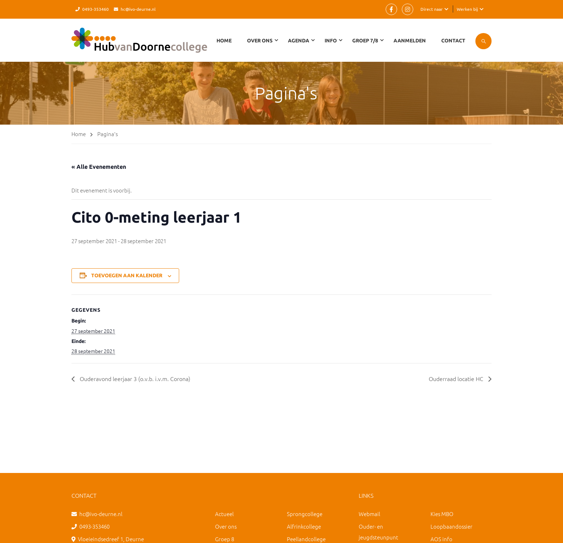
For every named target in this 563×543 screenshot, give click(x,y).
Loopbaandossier (452, 526)
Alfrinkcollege (304, 526)
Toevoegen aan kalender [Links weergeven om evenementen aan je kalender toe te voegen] (126, 275)
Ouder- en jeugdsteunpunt (378, 532)
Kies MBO (442, 514)
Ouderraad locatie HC (457, 378)
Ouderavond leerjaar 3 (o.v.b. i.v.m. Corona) (134, 378)
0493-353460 (95, 9)
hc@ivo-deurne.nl (138, 9)
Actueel (224, 514)
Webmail (369, 514)
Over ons (226, 526)
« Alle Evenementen (98, 166)
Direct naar (431, 9)
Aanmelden (410, 40)
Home (224, 40)
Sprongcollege (304, 514)
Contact (453, 40)
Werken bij (467, 9)
